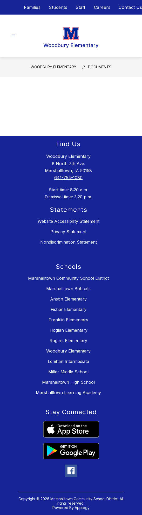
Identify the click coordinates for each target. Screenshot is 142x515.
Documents (99, 67)
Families (32, 7)
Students (58, 7)
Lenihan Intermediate (68, 361)
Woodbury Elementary (53, 67)
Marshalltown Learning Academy (68, 392)
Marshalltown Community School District (68, 278)
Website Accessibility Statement (68, 221)
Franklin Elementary (68, 319)
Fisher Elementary (68, 309)
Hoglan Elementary (68, 330)
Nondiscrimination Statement (68, 242)
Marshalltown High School (68, 382)
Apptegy (82, 507)
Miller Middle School (68, 371)
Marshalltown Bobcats (68, 288)
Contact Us (130, 7)
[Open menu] (13, 36)
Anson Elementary (68, 299)
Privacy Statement (68, 231)
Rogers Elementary (68, 340)
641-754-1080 (68, 177)
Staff (81, 7)
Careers (102, 7)
